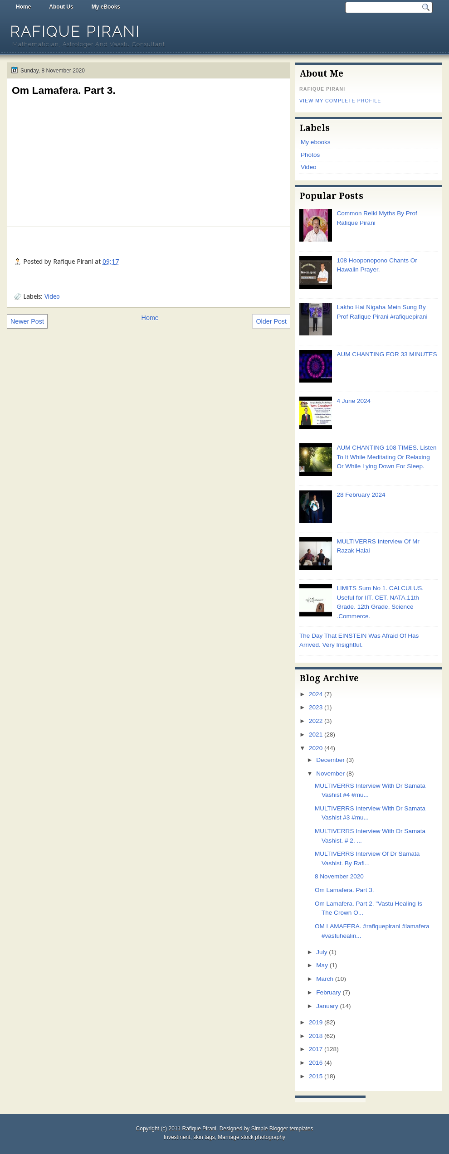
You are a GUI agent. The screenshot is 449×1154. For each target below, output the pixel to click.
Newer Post (27, 321)
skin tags (204, 1137)
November (330, 773)
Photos (310, 154)
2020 (315, 748)
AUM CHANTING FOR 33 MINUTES (387, 354)
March (324, 978)
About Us (61, 7)
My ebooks (316, 142)
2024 (315, 694)
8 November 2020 (339, 876)
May (322, 965)
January (327, 1006)
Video (52, 296)
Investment (177, 1137)
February (328, 992)
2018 (315, 1036)
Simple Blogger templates (282, 1128)
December (330, 759)
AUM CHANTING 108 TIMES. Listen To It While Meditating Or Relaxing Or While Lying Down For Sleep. (386, 457)
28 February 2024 (361, 494)
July (321, 952)
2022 (315, 721)
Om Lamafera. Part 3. (64, 90)
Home (23, 7)
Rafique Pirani (75, 31)
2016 (315, 1062)
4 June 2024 (354, 401)
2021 (315, 734)
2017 (315, 1049)
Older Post (271, 321)
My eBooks (106, 7)
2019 (315, 1022)
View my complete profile (340, 100)
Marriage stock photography (251, 1137)
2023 (315, 707)
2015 (315, 1076)
